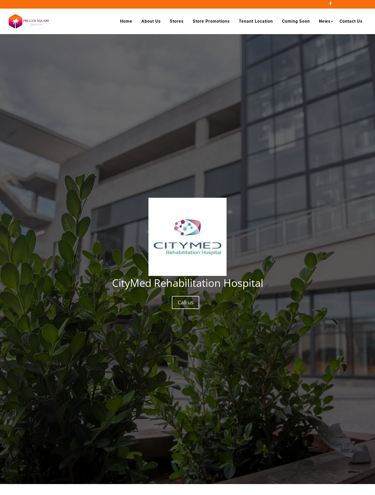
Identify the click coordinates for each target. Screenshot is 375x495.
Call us (185, 302)
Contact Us (351, 21)
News (324, 21)
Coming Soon (296, 21)
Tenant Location (256, 21)
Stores (177, 21)
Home (126, 21)
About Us (151, 21)
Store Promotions (211, 21)
